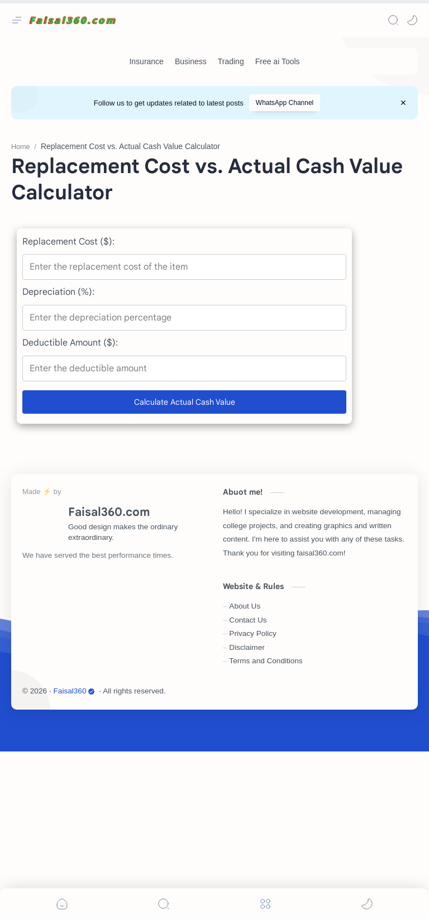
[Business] (191, 61)
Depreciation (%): (58, 459)
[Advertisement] (214, 209)
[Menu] (265, 903)
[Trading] (231, 61)
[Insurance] (146, 61)
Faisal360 (75, 858)
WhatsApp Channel (284, 103)
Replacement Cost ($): (68, 409)
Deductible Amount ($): (70, 510)
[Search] (393, 20)
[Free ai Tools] (277, 61)
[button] (412, 20)
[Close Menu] (403, 103)
